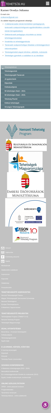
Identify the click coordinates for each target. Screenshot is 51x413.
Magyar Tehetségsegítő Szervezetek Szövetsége (17, 298)
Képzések (4, 353)
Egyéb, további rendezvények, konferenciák (16, 377)
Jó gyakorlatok (10, 79)
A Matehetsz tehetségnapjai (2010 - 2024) (15, 368)
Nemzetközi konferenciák (9, 371)
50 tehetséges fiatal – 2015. (15, 95)
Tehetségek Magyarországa (10, 322)
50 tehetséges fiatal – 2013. (15, 91)
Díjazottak (8, 83)
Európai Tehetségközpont (9, 304)
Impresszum (5, 274)
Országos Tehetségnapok (14, 107)
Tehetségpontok (11, 71)
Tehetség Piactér (11, 99)
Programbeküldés (7, 389)
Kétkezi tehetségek (12, 103)
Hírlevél (8, 248)
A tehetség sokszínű (12, 257)
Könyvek (4, 356)
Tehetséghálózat (10, 67)
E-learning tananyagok (9, 350)
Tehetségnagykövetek (8, 338)
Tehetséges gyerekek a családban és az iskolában (24, 56)
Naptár (7, 261)
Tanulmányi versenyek (8, 393)
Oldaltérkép (5, 283)
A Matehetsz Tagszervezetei (10, 307)
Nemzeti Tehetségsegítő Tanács (12, 295)
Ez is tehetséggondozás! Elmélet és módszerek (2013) (19, 374)
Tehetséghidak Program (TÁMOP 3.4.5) (14, 316)
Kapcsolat (4, 279)
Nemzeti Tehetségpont (8, 301)
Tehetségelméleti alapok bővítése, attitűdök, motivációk (26, 52)
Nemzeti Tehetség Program (10, 319)
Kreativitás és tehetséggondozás (17, 42)
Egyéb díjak (5, 341)
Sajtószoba (9, 252)
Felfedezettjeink (11, 87)
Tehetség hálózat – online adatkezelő (13, 396)
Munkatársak (5, 265)
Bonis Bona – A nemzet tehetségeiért (13, 332)
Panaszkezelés (6, 287)
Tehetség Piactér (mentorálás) (11, 359)
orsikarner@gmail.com (9, 17)
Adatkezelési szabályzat (9, 270)
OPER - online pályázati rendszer (12, 386)
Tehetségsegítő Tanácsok (14, 75)
